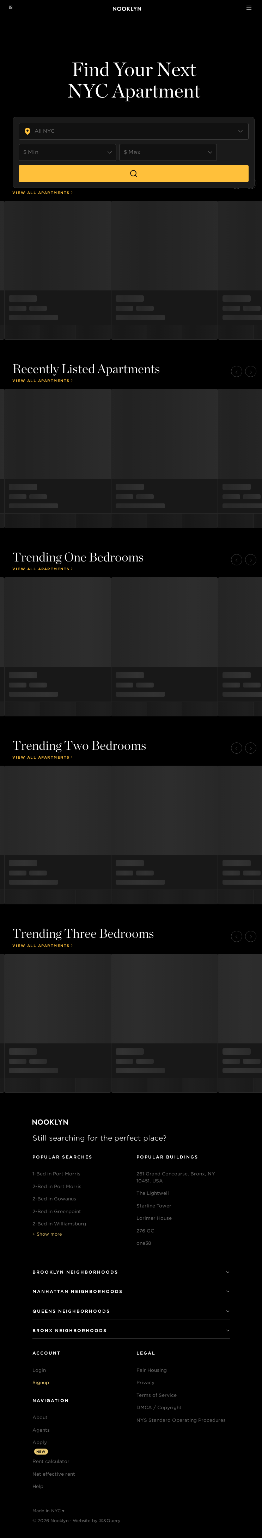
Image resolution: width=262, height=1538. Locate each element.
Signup (40, 1382)
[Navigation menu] (10, 8)
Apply (39, 1442)
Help (37, 1486)
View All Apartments (42, 192)
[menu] (131, 270)
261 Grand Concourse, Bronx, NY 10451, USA (175, 1177)
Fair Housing (151, 1370)
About (40, 1417)
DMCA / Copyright (159, 1407)
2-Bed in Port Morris (56, 1186)
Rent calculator (50, 1461)
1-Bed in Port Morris (56, 1173)
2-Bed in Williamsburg (59, 1223)
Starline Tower (153, 1206)
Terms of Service (156, 1395)
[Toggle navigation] (249, 7)
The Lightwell (152, 1193)
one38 (143, 1243)
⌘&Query (110, 1520)
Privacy (145, 1382)
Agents (41, 1430)
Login (39, 1370)
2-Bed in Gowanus (54, 1198)
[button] (236, 371)
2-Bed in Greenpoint (56, 1211)
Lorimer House (154, 1218)
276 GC (145, 1230)
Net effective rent (53, 1474)
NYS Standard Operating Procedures (181, 1420)
